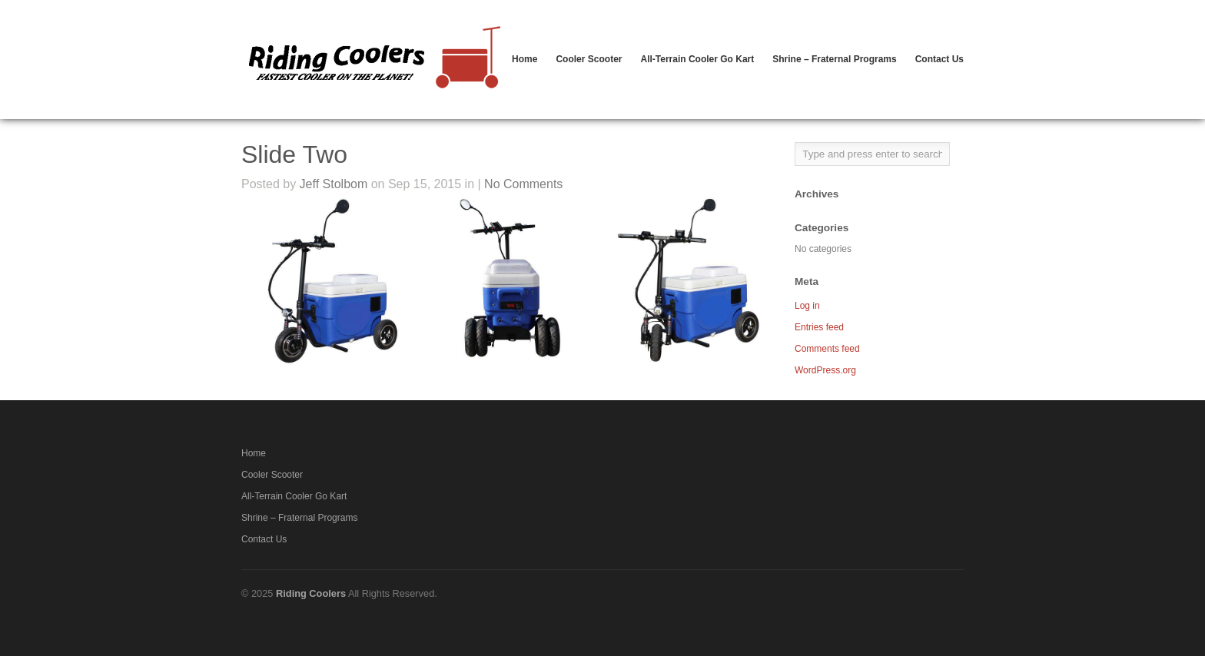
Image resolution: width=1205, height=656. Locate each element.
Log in (807, 305)
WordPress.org (825, 370)
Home (524, 59)
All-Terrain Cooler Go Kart (697, 59)
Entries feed (819, 327)
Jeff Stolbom (334, 184)
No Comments (523, 184)
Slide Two (294, 154)
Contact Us (939, 59)
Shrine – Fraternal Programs (834, 59)
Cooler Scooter (589, 59)
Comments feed (827, 348)
